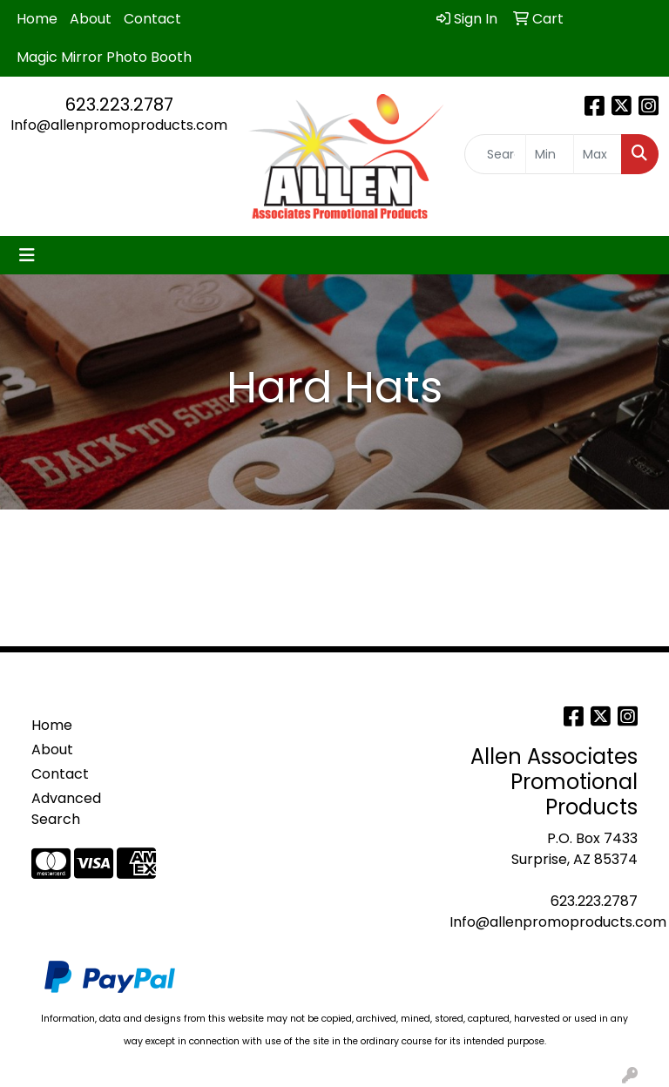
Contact (152, 19)
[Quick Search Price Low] (549, 154)
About (91, 19)
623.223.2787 (119, 104)
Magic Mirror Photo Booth (104, 57)
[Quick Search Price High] (597, 154)
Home (37, 19)
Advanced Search (66, 808)
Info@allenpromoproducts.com (118, 125)
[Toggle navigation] (27, 255)
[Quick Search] (495, 154)
